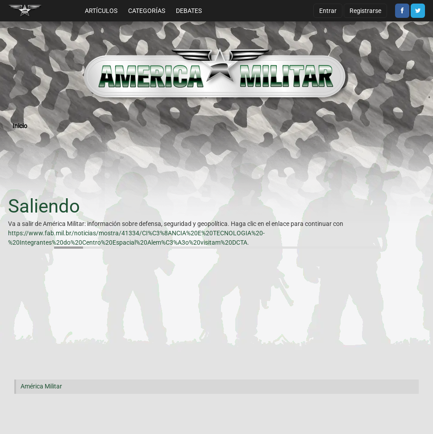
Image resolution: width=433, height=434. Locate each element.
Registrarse (365, 10)
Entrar (328, 10)
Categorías (146, 10)
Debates (189, 10)
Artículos (101, 10)
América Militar (41, 386)
